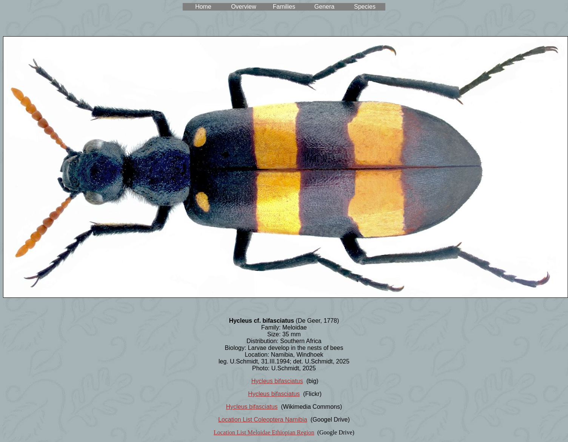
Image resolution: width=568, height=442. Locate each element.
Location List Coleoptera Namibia (262, 419)
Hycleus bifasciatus (277, 381)
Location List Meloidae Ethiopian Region (264, 432)
